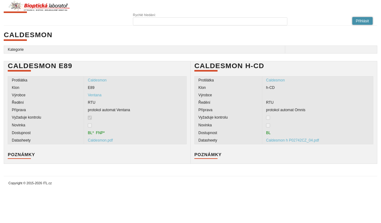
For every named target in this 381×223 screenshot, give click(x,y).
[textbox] (210, 21)
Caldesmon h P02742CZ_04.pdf (292, 140)
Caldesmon (97, 80)
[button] (362, 21)
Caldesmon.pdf (100, 140)
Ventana (94, 95)
